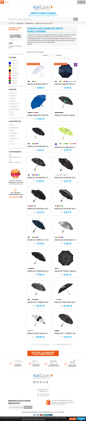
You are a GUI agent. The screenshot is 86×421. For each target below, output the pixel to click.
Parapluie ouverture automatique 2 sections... (65, 302)
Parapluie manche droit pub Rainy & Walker (65, 84)
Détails (29, 44)
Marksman (15, 104)
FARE (13, 101)
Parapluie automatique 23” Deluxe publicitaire (38, 146)
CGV (55, 412)
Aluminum (15, 128)
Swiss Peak (15, 109)
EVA (13, 130)
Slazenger (15, 106)
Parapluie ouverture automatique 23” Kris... (65, 209)
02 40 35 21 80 (15, 197)
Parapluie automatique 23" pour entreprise (65, 147)
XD (12, 115)
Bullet (13, 98)
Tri (61, 58)
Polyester (14, 138)
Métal (13, 136)
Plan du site (60, 412)
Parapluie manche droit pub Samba (38, 84)
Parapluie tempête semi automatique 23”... (65, 271)
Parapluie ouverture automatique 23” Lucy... (38, 209)
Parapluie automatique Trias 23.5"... (65, 240)
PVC (13, 141)
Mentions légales (49, 412)
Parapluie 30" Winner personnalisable (38, 302)
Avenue (14, 93)
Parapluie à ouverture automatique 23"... (38, 271)
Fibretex (14, 133)
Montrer (45, 55)
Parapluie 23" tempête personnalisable (65, 333)
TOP (13, 112)
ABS (13, 125)
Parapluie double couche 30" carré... (65, 115)
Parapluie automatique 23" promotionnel (38, 177)
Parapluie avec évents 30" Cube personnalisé (38, 333)
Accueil (11, 23)
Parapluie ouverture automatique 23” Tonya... (65, 177)
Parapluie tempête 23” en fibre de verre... (38, 240)
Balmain (14, 96)
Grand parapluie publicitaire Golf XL (38, 115)
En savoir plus (81, 419)
